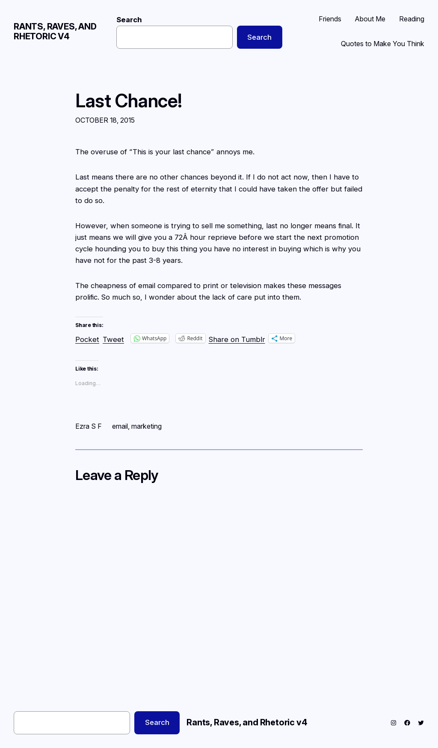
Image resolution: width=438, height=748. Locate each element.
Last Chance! (128, 101)
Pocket (87, 339)
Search (129, 19)
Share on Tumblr (237, 338)
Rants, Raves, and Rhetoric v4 (55, 31)
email (120, 426)
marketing (146, 426)
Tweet (113, 338)
